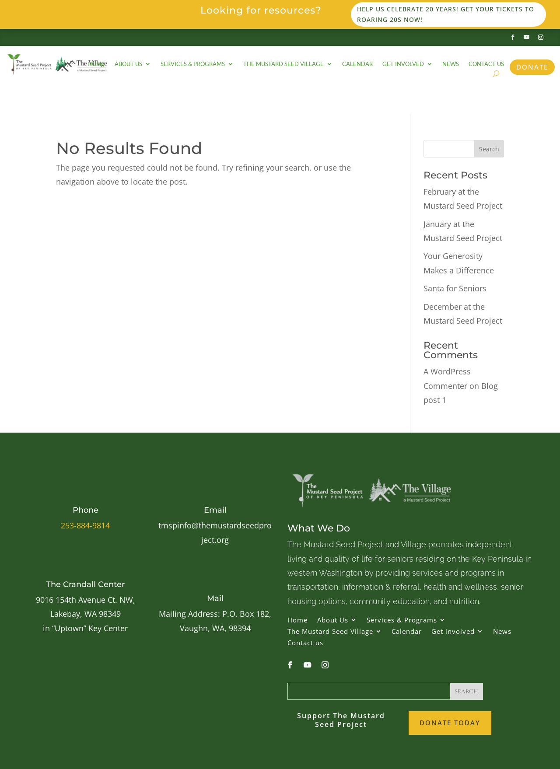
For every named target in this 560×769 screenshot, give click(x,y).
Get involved (403, 64)
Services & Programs (193, 64)
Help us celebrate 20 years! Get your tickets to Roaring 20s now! (445, 14)
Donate (532, 67)
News (450, 64)
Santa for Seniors (455, 288)
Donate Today (450, 722)
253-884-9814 (85, 525)
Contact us (486, 64)
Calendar (357, 64)
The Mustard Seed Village (283, 64)
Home (96, 64)
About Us (128, 64)
